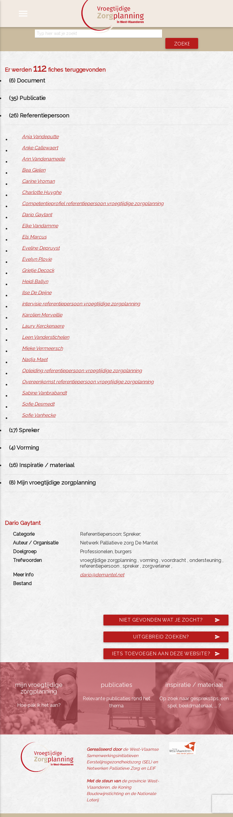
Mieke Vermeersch (42, 340)
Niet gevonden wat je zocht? (169, 611)
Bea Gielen (33, 161)
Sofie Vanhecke (39, 407)
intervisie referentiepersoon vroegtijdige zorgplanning (81, 295)
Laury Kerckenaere (43, 317)
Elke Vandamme (40, 217)
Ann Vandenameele (43, 150)
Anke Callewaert (40, 139)
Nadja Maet (35, 351)
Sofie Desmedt (38, 395)
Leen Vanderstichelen (45, 329)
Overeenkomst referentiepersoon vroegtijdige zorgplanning (88, 373)
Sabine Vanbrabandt (44, 384)
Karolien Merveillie (42, 306)
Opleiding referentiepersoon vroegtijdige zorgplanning (82, 362)
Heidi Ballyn (35, 273)
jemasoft (174, 811)
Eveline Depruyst (41, 239)
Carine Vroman (38, 173)
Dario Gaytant (37, 206)
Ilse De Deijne (36, 284)
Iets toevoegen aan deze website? (166, 645)
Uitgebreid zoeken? (176, 628)
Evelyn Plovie (37, 251)
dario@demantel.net (102, 566)
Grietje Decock (38, 262)
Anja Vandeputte (40, 128)
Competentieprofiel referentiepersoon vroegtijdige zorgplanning (93, 195)
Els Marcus (34, 228)
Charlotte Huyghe (41, 184)
